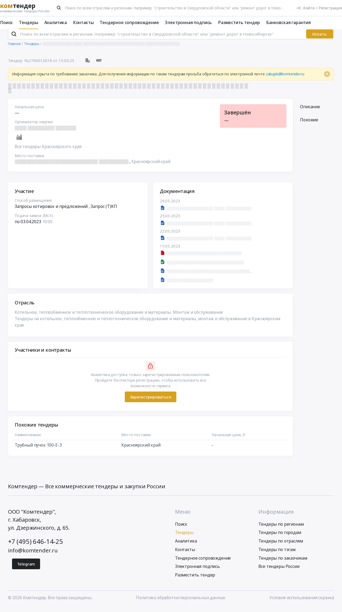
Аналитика (55, 22)
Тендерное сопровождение (129, 22)
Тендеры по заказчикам (282, 562)
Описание (310, 111)
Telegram (26, 568)
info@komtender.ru (33, 555)
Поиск (6, 22)
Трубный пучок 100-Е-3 (38, 449)
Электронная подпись (188, 22)
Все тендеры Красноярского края (48, 151)
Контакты (83, 22)
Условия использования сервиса (301, 602)
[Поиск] (59, 8)
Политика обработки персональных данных (180, 602)
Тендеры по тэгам (276, 554)
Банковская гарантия (288, 22)
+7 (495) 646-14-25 (35, 546)
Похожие (309, 124)
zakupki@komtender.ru (285, 78)
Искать (319, 38)
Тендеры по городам (279, 537)
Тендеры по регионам (281, 528)
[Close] (327, 79)
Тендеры (28, 22)
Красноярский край (150, 166)
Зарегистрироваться (150, 401)
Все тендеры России (278, 571)
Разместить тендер (239, 22)
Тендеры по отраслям (280, 545)
